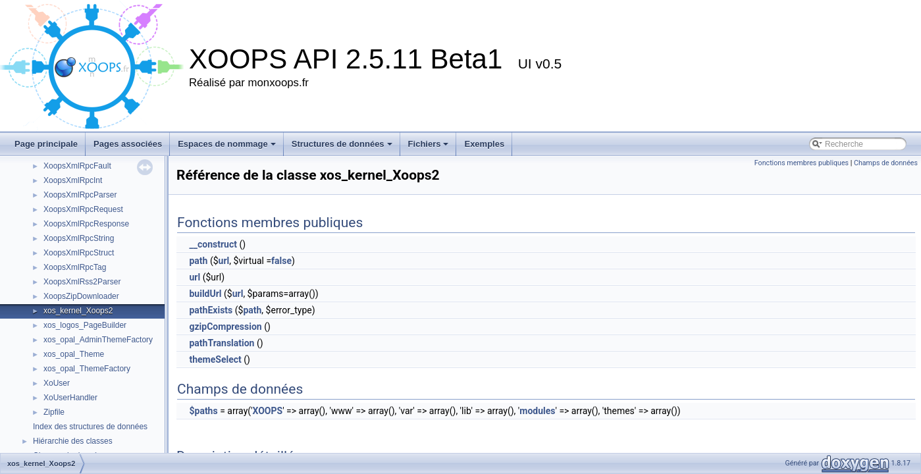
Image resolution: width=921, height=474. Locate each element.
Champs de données (886, 163)
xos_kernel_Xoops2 (78, 310)
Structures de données (342, 144)
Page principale (46, 144)
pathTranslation (221, 343)
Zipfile (54, 412)
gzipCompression (225, 326)
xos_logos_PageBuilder (84, 325)
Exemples (484, 144)
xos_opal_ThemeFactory (86, 368)
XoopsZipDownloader (81, 296)
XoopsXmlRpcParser (80, 194)
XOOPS (268, 411)
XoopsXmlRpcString (78, 238)
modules (537, 411)
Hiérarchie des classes (73, 441)
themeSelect (215, 359)
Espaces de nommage (227, 144)
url (224, 260)
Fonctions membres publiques (801, 163)
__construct (212, 244)
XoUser (56, 383)
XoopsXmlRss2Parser (81, 281)
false (281, 260)
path (198, 260)
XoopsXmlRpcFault (77, 166)
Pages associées (127, 144)
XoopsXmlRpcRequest (83, 209)
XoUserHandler (70, 397)
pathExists (210, 310)
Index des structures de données (90, 426)
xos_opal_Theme (73, 354)
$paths (203, 411)
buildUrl (205, 293)
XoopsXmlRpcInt (72, 180)
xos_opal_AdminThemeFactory (98, 339)
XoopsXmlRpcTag (74, 267)
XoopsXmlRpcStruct (78, 252)
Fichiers (428, 144)
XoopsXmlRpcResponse (86, 223)
